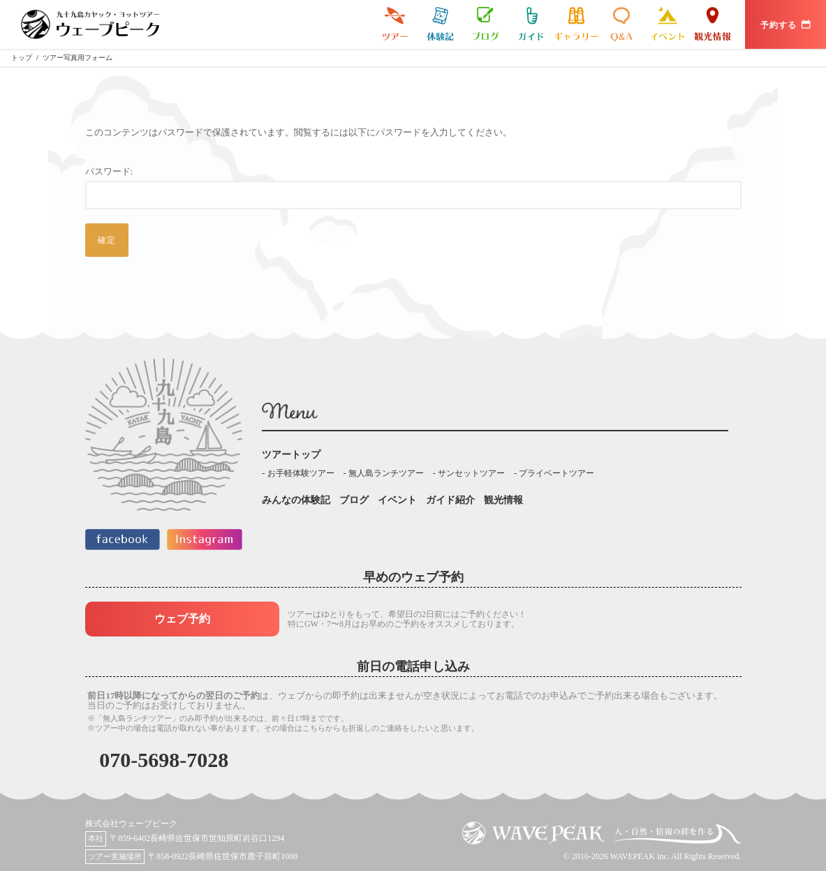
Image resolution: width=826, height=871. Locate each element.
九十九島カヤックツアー (395, 24)
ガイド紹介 (531, 24)
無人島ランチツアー (386, 473)
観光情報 (712, 24)
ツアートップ (291, 454)
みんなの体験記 (440, 24)
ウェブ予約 (182, 619)
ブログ (485, 24)
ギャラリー (576, 24)
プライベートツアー (556, 473)
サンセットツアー (471, 473)
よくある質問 (621, 24)
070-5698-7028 (163, 759)
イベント (667, 24)
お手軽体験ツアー (300, 473)
